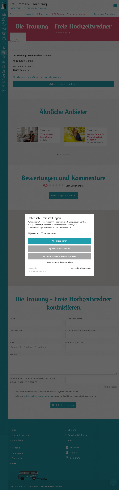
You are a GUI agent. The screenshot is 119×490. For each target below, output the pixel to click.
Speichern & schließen (59, 248)
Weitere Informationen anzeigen (59, 262)
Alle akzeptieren (59, 240)
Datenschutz (76, 268)
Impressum (86, 268)
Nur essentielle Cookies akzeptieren (59, 256)
